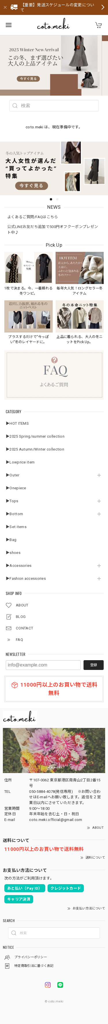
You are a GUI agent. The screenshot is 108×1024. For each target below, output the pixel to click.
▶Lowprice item (20, 462)
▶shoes (13, 552)
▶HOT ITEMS (17, 423)
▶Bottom (14, 514)
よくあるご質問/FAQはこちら (32, 217)
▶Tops (12, 501)
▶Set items (16, 527)
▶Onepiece (16, 488)
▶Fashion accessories (26, 578)
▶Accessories (19, 565)
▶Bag (11, 540)
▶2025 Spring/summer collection (35, 436)
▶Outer (12, 475)
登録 (93, 665)
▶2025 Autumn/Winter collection (35, 449)
